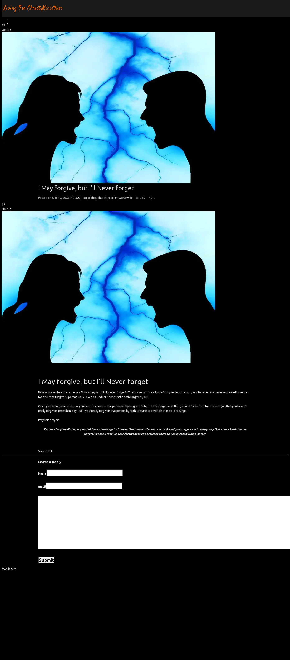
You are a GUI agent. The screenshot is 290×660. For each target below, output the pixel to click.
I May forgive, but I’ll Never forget (86, 188)
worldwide (126, 197)
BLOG (76, 197)
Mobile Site (9, 569)
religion (113, 197)
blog (93, 197)
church (102, 197)
